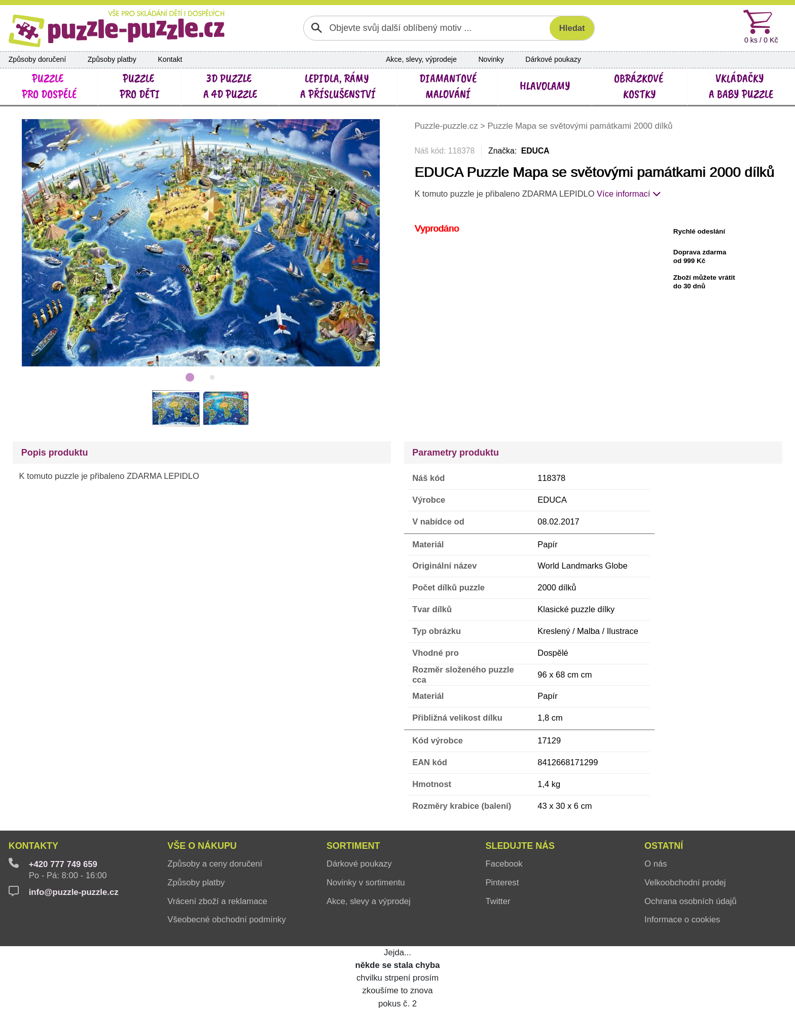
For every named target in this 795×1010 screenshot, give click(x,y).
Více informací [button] (629, 193)
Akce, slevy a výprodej (369, 901)
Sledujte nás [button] (520, 846)
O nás (655, 864)
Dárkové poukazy (553, 59)
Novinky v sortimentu (366, 882)
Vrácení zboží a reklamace (217, 901)
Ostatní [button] (663, 846)
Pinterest (502, 882)
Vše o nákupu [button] (202, 846)
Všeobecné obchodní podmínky (226, 919)
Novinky (490, 59)
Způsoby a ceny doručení (214, 864)
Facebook (503, 864)
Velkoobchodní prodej (685, 882)
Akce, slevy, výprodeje (421, 59)
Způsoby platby (112, 59)
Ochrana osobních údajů (690, 901)
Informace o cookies (682, 919)
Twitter (497, 901)
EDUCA (535, 150)
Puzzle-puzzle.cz (447, 126)
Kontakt (170, 59)
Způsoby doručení (37, 59)
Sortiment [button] (353, 846)
